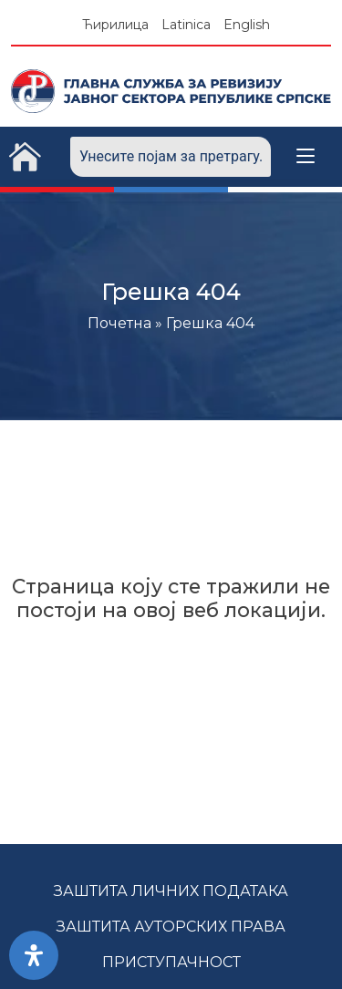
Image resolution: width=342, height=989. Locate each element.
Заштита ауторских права (171, 926)
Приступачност (171, 962)
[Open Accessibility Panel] (33, 955)
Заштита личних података (171, 891)
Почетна (119, 323)
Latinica (186, 24)
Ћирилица (115, 24)
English (246, 24)
